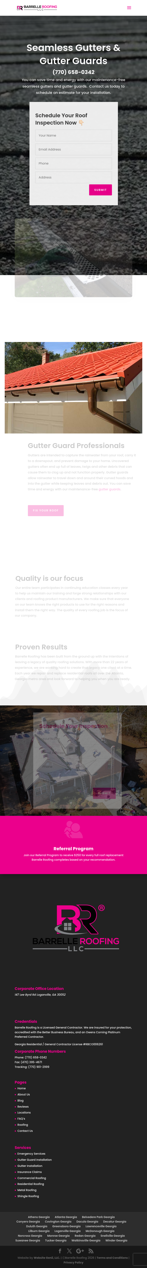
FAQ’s (21, 1119)
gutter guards (114, 489)
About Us (23, 1094)
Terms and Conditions (112, 1258)
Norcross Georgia (30, 1236)
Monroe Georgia (58, 1236)
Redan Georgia (85, 1236)
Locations (24, 1113)
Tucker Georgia (55, 1240)
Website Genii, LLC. (47, 1258)
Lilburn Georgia (39, 1231)
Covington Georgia (58, 1222)
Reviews (23, 1107)
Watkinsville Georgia (86, 1240)
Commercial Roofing (31, 1178)
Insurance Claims (29, 1172)
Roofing (22, 1125)
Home (21, 1088)
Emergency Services (31, 1154)
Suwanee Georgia (27, 1240)
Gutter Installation (29, 1166)
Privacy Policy (74, 1262)
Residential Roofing (30, 1184)
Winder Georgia (116, 1240)
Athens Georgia (39, 1217)
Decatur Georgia (114, 1222)
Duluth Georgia (36, 1226)
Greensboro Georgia (66, 1226)
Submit (101, 190)
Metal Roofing (27, 1190)
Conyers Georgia (28, 1222)
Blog (20, 1101)
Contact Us (25, 1131)
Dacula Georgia (87, 1222)
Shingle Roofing (28, 1196)
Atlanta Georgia (66, 1217)
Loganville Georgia (68, 1231)
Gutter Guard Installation (34, 1160)
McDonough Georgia (100, 1231)
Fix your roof (50, 510)
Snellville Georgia (113, 1236)
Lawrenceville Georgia (101, 1226)
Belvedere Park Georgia (98, 1217)
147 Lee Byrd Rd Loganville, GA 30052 (40, 995)
